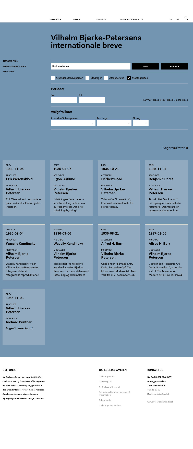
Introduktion (10, 61)
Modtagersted (137, 78)
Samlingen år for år (14, 66)
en (177, 19)
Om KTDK (101, 19)
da (171, 19)
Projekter (56, 19)
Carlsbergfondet (106, 377)
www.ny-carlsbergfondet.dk (160, 402)
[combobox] (73, 123)
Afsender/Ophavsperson (67, 78)
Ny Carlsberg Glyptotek (109, 387)
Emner (76, 19)
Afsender (11, 175)
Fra (52, 95)
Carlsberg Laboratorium (109, 406)
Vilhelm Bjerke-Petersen (23, 11)
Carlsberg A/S (105, 382)
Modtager (94, 78)
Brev (8, 165)
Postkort (11, 230)
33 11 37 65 (154, 390)
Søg (186, 18)
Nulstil (174, 67)
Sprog (136, 118)
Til (80, 95)
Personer (8, 72)
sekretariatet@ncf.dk (159, 394)
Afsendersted (114, 78)
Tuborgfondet (105, 400)
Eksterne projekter (131, 19)
